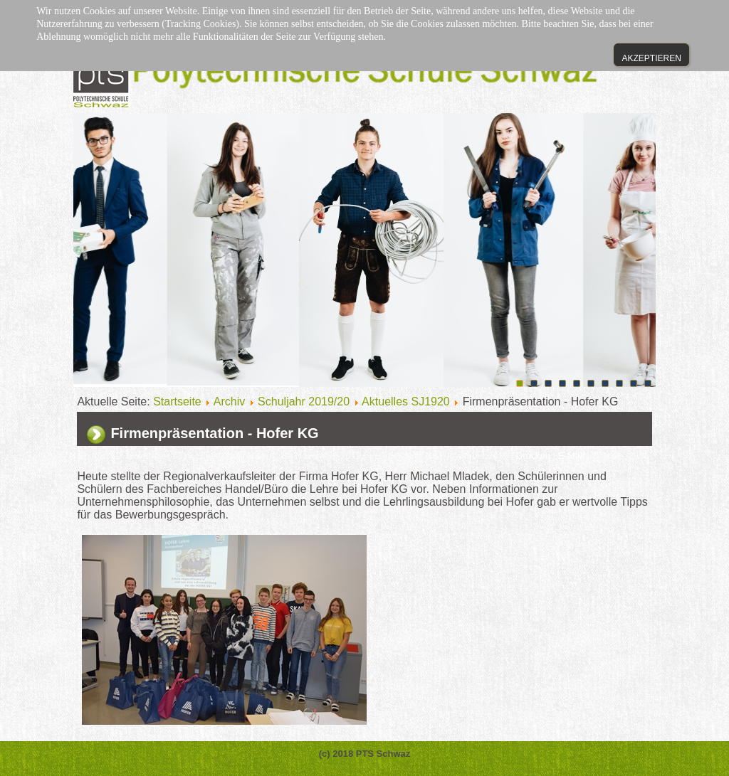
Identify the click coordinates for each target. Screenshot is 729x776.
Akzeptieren (651, 58)
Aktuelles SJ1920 (406, 401)
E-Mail (572, 455)
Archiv (229, 401)
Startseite (177, 401)
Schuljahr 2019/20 (304, 401)
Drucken (534, 455)
